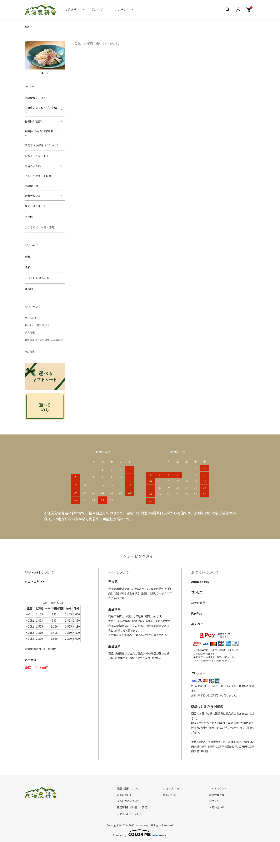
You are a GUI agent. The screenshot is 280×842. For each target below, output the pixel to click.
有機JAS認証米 (33, 121)
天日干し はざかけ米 (37, 278)
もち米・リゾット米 (37, 156)
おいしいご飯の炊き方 (37, 325)
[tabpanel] (45, 55)
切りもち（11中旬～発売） (41, 227)
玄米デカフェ (33, 196)
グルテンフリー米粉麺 (38, 176)
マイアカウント (218, 788)
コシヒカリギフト (35, 206)
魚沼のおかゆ (33, 166)
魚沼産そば (31, 186)
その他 (29, 216)
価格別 (29, 289)
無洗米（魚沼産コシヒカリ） (42, 145)
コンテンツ (122, 9)
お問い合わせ (216, 807)
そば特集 (30, 351)
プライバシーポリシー (129, 813)
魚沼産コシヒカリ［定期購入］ (41, 109)
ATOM (173, 795)
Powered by (140, 832)
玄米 (27, 257)
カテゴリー (71, 9)
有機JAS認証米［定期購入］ (39, 133)
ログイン (214, 801)
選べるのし (31, 318)
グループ (97, 9)
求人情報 (30, 332)
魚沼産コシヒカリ (35, 98)
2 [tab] (47, 73)
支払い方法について (128, 801)
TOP (27, 27)
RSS (165, 795)
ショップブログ (172, 788)
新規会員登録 (216, 795)
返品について (124, 795)
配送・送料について (128, 788)
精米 (27, 267)
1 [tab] (42, 73)
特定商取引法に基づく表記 (132, 807)
